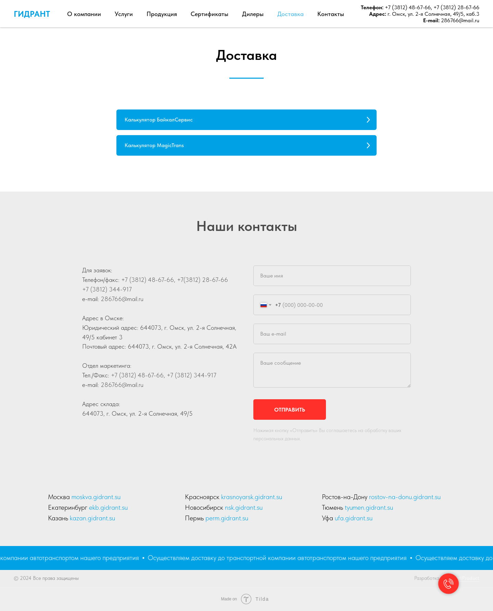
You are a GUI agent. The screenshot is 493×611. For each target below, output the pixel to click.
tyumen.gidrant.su (369, 507)
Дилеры (253, 13)
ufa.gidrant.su (353, 518)
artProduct (467, 578)
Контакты (330, 13)
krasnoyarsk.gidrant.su (251, 497)
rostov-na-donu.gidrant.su (405, 497)
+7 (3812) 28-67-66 (456, 7)
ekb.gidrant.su (108, 507)
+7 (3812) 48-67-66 (407, 7)
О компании (84, 13)
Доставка (290, 13)
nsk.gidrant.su (244, 507)
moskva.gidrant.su (96, 497)
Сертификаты (209, 13)
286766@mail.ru (460, 20)
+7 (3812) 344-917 (107, 289)
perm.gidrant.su (226, 518)
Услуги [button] (124, 13)
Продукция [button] (162, 13)
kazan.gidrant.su (92, 518)
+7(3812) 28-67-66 (201, 279)
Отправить (289, 409)
